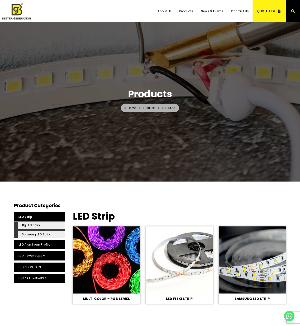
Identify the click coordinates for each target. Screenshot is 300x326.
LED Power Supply (31, 256)
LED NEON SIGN (29, 267)
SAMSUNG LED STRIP (252, 298)
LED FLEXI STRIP (179, 298)
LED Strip (41, 216)
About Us (164, 11)
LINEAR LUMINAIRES (32, 278)
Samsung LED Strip (36, 234)
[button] (293, 11)
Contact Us (240, 11)
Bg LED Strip (31, 225)
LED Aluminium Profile (34, 244)
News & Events (212, 11)
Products (186, 11)
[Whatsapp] (289, 316)
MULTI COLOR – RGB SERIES (106, 298)
